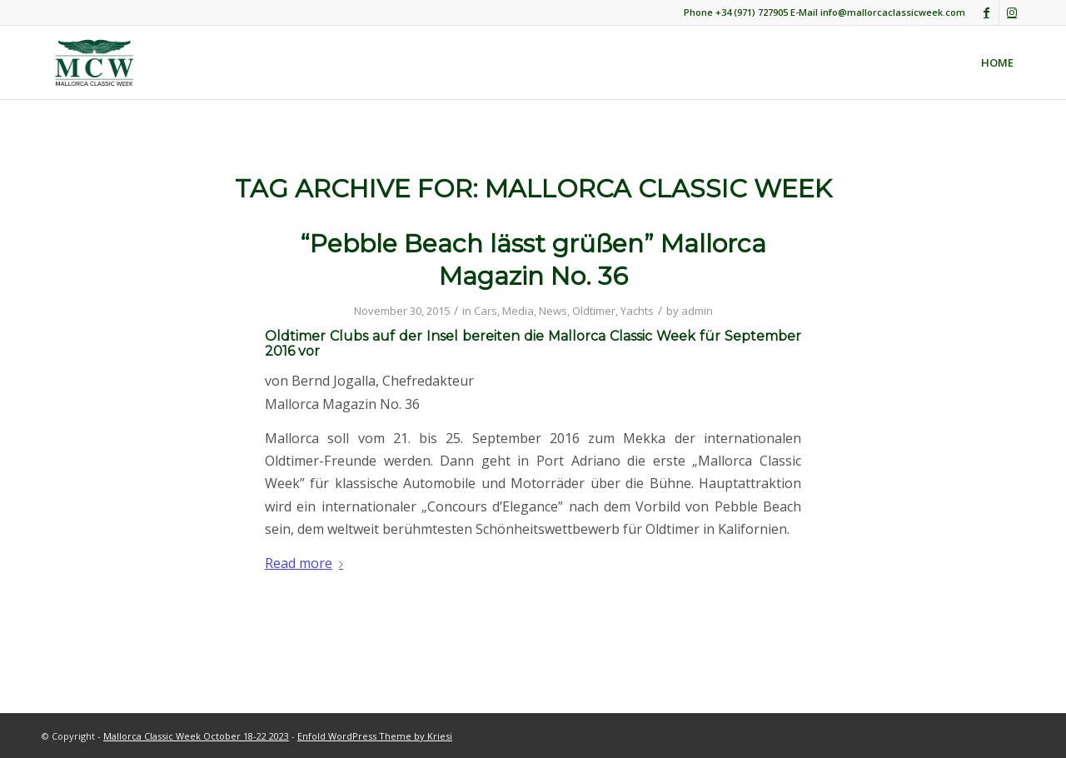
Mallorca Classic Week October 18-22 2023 (196, 736)
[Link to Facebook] (986, 12)
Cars (485, 310)
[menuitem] (997, 62)
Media (518, 310)
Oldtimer (593, 310)
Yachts (637, 310)
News (553, 310)
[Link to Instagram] (1011, 12)
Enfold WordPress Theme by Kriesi (374, 736)
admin (697, 310)
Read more (307, 563)
